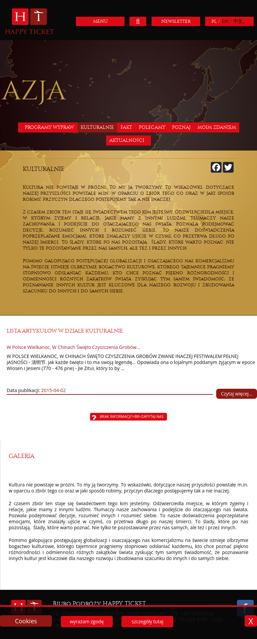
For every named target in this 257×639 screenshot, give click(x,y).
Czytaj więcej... (236, 393)
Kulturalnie (97, 127)
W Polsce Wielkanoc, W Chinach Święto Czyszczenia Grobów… (73, 347)
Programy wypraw (49, 127)
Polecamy (152, 127)
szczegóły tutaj (147, 621)
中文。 (240, 21)
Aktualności (126, 140)
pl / (215, 21)
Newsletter (176, 21)
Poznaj (181, 127)
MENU (100, 21)
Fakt (126, 127)
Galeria (21, 456)
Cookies (26, 621)
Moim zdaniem (216, 127)
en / (227, 21)
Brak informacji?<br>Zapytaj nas (132, 416)
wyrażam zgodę (86, 621)
